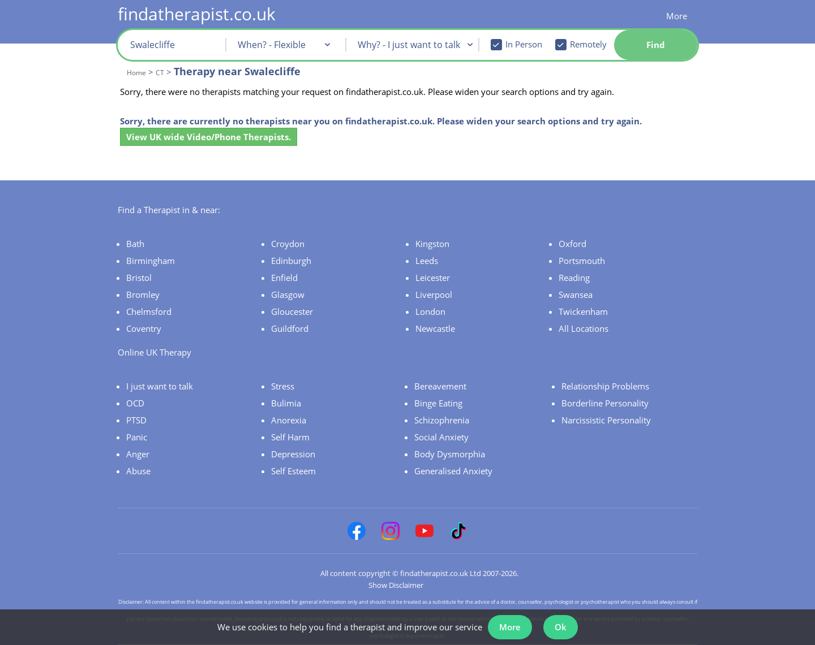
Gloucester (292, 311)
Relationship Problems (605, 386)
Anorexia (288, 420)
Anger (137, 454)
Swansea (576, 294)
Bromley (143, 294)
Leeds (426, 260)
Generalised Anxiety (453, 471)
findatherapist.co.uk (197, 13)
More (676, 15)
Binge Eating (438, 403)
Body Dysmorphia (449, 454)
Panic (136, 437)
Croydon (287, 243)
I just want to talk (159, 386)
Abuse (138, 471)
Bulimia (286, 403)
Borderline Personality (605, 403)
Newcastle (435, 328)
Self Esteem (293, 471)
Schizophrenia (441, 420)
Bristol (139, 277)
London (430, 311)
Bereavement (440, 386)
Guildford (289, 328)
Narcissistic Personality (606, 420)
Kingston (432, 243)
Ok (561, 627)
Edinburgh (291, 260)
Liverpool (433, 294)
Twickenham (583, 311)
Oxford (572, 243)
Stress (282, 386)
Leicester (432, 277)
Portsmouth (582, 260)
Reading (574, 277)
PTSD (136, 420)
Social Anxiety (441, 437)
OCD (135, 403)
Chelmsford (148, 311)
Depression (293, 454)
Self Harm (290, 437)
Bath (135, 243)
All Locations (583, 328)
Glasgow (287, 294)
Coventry (143, 328)
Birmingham (150, 260)
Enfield (284, 277)
